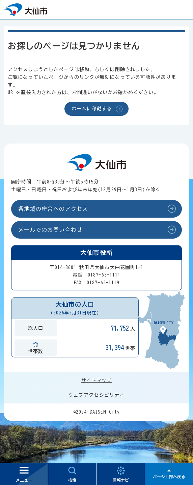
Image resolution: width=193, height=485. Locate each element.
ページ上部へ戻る (169, 477)
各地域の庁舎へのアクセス (53, 209)
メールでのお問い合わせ (50, 230)
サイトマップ (96, 380)
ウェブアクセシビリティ (96, 395)
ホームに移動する (92, 108)
